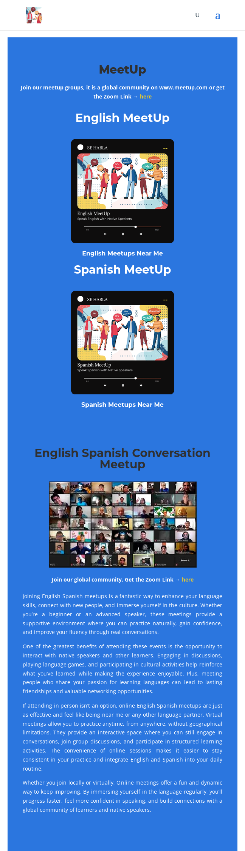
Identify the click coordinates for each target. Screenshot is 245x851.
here (146, 96)
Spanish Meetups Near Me (122, 404)
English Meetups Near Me (122, 253)
